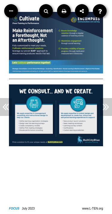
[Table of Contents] (11, 11)
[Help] (100, 11)
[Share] (82, 11)
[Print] (64, 11)
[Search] (46, 11)
